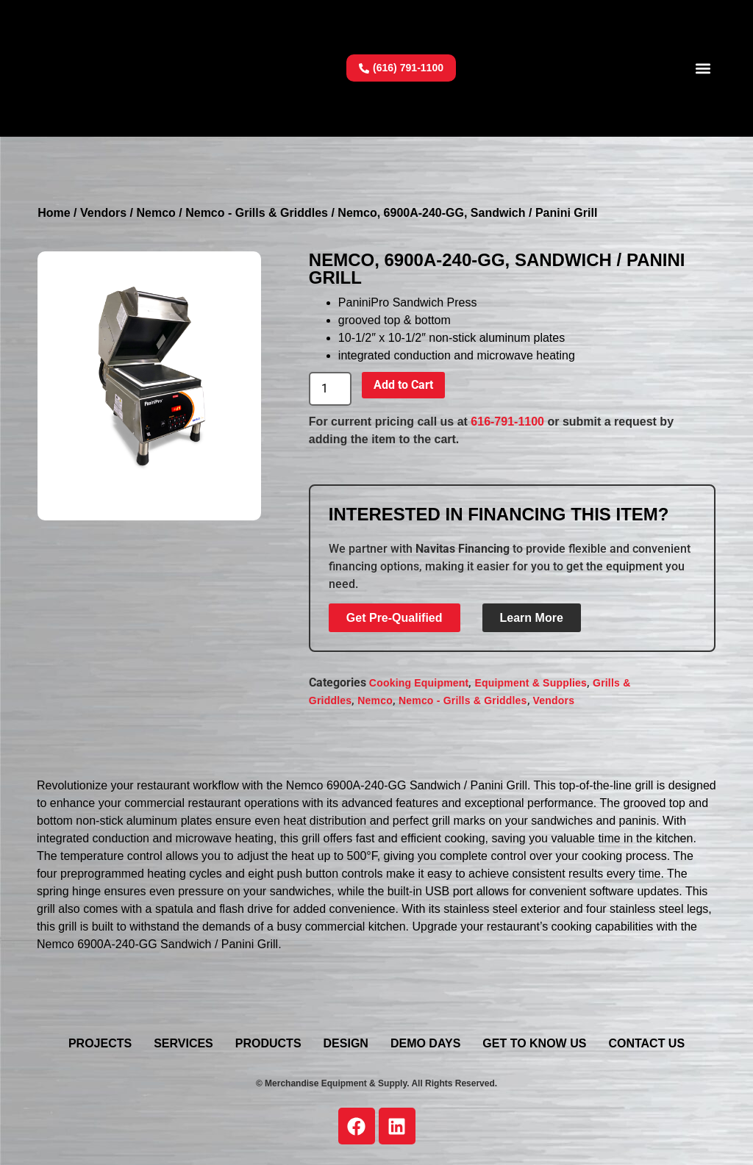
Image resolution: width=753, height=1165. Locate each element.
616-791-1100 (507, 421)
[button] (703, 68)
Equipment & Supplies (530, 683)
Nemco (155, 213)
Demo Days (425, 1043)
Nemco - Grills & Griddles (256, 213)
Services (183, 1043)
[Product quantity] (330, 389)
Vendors (103, 213)
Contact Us (646, 1043)
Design (346, 1043)
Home (54, 213)
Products (268, 1043)
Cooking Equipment (419, 683)
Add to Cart (403, 385)
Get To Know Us (534, 1043)
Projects (100, 1043)
